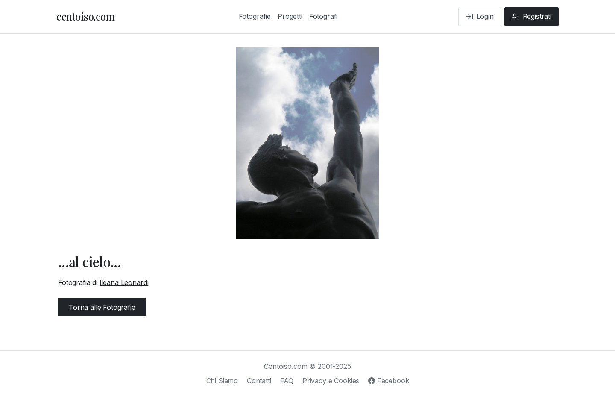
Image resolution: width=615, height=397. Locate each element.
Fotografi (323, 16)
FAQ (287, 380)
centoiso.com (85, 16)
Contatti (259, 380)
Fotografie (255, 16)
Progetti (290, 16)
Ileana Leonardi (124, 282)
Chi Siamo (222, 380)
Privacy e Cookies (330, 380)
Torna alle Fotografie (102, 307)
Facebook (388, 380)
